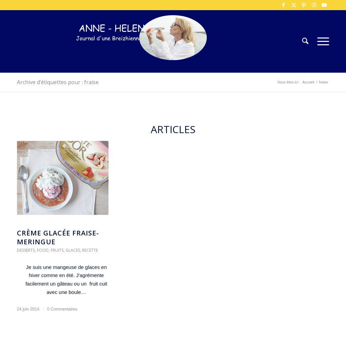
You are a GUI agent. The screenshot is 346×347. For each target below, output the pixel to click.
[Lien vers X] (294, 5)
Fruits (57, 250)
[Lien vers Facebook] (283, 5)
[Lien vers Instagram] (314, 5)
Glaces (73, 250)
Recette (90, 250)
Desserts (26, 250)
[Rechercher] (305, 41)
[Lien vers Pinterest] (304, 5)
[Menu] (321, 41)
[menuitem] (305, 41)
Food (43, 250)
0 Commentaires (62, 309)
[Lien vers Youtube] (324, 5)
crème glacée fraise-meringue (58, 237)
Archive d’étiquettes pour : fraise (58, 82)
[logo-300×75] (118, 51)
